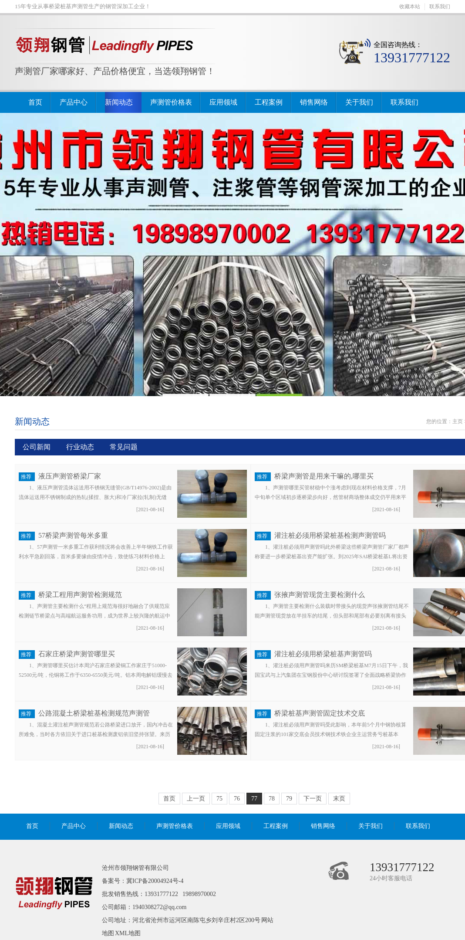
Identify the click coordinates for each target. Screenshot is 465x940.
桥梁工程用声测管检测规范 (80, 594)
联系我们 (439, 6)
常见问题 (124, 447)
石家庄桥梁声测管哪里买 (76, 654)
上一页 (196, 798)
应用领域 (223, 102)
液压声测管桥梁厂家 (69, 476)
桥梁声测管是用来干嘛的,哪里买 (324, 476)
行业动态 (80, 447)
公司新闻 (37, 447)
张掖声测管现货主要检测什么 (319, 594)
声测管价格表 (171, 102)
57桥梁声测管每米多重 (73, 535)
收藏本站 (409, 6)
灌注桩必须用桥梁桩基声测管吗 (323, 654)
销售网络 (314, 102)
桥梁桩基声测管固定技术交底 (319, 713)
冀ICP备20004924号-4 (154, 881)
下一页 (312, 798)
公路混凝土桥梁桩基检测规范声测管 (94, 713)
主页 (457, 421)
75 (219, 798)
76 (237, 798)
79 (289, 798)
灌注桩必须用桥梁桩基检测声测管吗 (330, 535)
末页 (339, 798)
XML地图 (128, 933)
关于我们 (359, 102)
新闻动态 (119, 102)
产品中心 (74, 102)
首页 (35, 102)
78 (272, 798)
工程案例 (269, 102)
